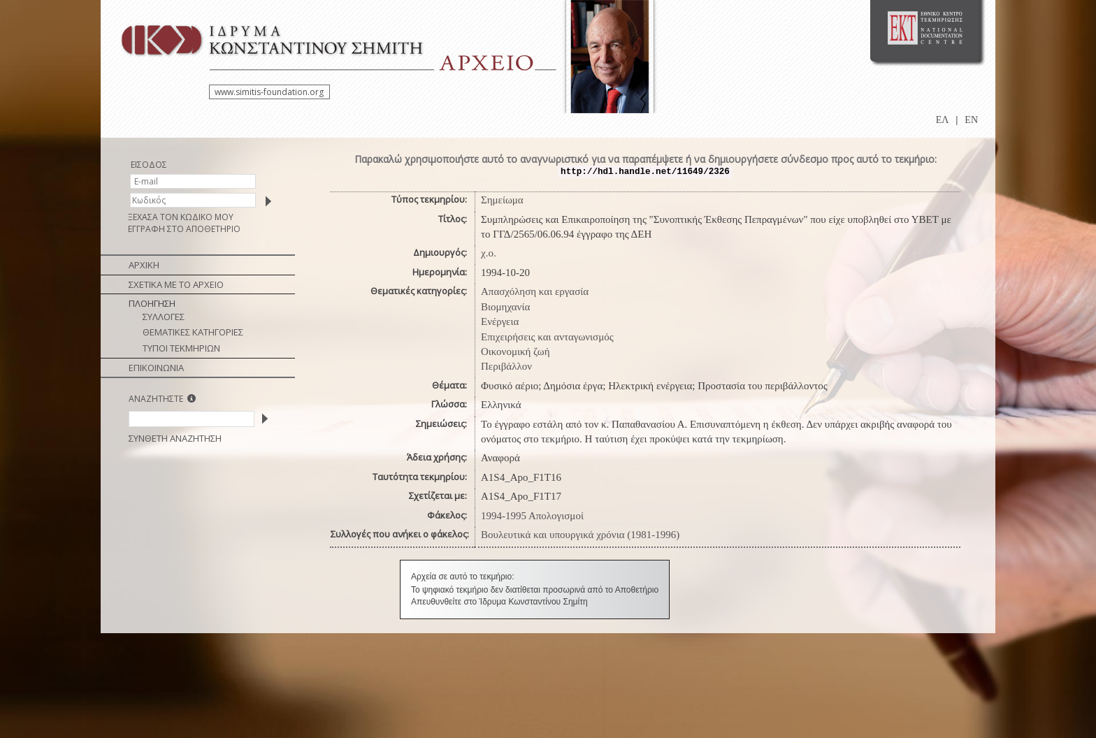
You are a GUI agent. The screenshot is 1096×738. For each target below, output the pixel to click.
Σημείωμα (502, 199)
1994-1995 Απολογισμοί (532, 515)
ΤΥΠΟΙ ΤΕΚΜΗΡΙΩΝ (181, 348)
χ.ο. (488, 253)
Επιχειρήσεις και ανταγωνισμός (547, 336)
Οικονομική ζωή (515, 351)
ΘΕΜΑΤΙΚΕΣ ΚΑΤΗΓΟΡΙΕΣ (193, 332)
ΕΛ (942, 120)
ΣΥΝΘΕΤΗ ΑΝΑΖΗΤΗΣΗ (175, 438)
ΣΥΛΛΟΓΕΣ (164, 316)
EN (971, 120)
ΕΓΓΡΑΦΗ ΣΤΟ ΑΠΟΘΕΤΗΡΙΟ (184, 229)
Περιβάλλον (506, 366)
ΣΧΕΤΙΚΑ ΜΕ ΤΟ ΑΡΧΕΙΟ (176, 284)
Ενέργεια (500, 321)
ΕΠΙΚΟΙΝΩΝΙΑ (156, 367)
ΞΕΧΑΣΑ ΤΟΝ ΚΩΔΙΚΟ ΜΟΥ (180, 217)
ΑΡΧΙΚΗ (144, 265)
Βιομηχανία (505, 306)
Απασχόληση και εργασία (535, 291)
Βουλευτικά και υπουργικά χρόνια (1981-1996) (580, 534)
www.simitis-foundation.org (269, 92)
